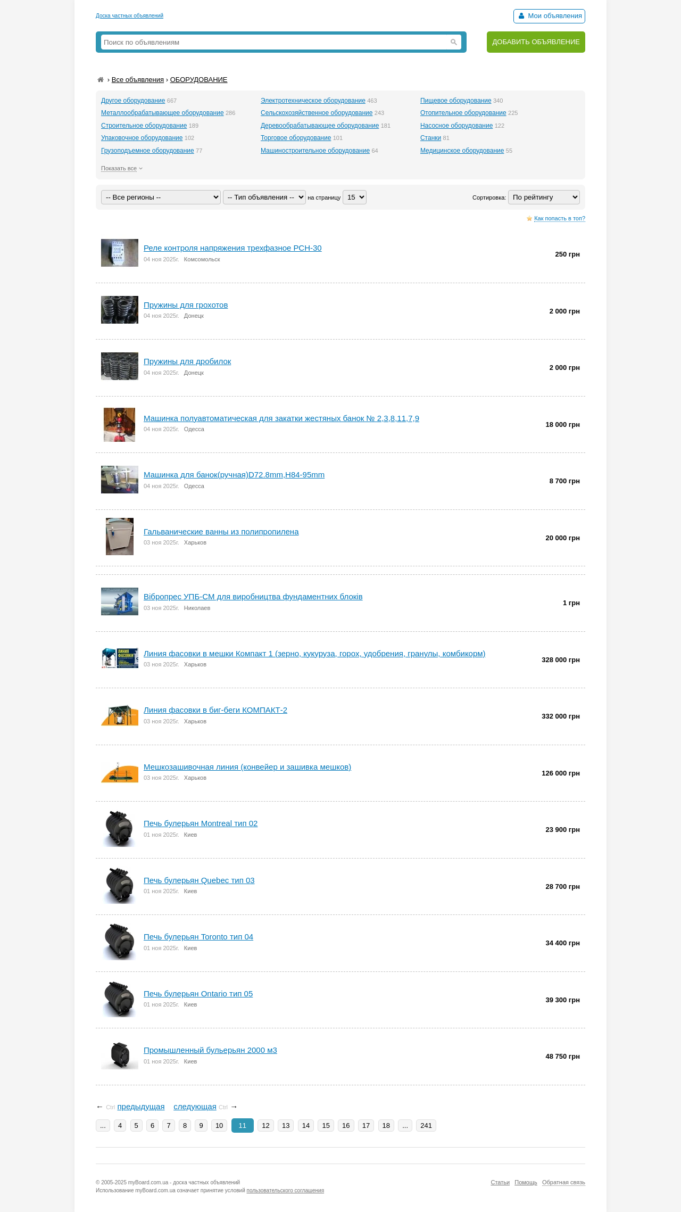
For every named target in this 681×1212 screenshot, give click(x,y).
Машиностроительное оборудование (315, 150)
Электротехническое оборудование (313, 100)
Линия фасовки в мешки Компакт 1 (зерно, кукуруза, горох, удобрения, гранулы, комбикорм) (315, 653)
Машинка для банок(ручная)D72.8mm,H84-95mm (234, 474)
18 (386, 1125)
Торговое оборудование (296, 138)
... (103, 1125)
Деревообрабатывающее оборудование (320, 125)
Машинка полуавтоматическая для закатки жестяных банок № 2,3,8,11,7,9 (281, 418)
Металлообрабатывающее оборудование (162, 113)
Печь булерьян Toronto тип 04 (198, 936)
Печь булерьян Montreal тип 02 (201, 823)
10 (219, 1125)
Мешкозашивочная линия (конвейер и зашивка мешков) (247, 766)
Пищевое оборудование (456, 100)
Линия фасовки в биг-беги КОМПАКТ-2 (215, 709)
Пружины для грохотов (186, 304)
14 (306, 1125)
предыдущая (140, 1106)
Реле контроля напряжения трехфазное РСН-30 (233, 247)
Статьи (500, 1182)
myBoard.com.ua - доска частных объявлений (184, 1182)
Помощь (525, 1182)
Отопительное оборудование (463, 113)
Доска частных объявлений (129, 16)
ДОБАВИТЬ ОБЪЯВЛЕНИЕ (536, 42)
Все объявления (138, 80)
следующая (195, 1106)
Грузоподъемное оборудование (147, 150)
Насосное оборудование (456, 125)
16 (346, 1125)
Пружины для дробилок (187, 361)
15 (325, 1125)
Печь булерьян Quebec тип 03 (199, 880)
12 (265, 1125)
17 (366, 1125)
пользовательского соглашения (286, 1190)
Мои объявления (549, 16)
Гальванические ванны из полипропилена (221, 531)
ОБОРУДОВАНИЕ (199, 80)
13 (285, 1125)
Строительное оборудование (144, 125)
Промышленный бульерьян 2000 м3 (210, 1049)
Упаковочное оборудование (141, 138)
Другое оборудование (133, 100)
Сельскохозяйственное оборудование (317, 113)
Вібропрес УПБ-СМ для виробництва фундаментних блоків (253, 596)
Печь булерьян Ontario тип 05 (198, 993)
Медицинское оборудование (462, 150)
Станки (430, 138)
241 (426, 1125)
